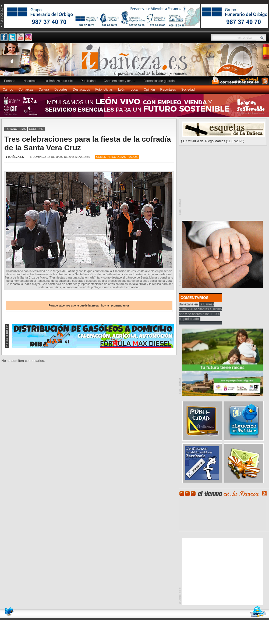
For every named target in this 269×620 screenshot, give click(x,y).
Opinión (149, 89)
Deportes (61, 89)
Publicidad (88, 81)
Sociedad (188, 89)
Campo (8, 89)
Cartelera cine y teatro (119, 81)
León (121, 89)
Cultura (43, 89)
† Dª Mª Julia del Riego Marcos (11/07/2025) (212, 141)
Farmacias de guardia (159, 81)
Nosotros (29, 81)
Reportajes (168, 89)
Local (135, 89)
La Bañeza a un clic (58, 81)
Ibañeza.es (136, 62)
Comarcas (26, 89)
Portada (9, 81)
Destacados (81, 89)
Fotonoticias (104, 89)
